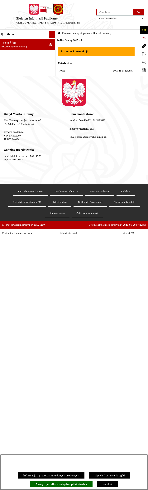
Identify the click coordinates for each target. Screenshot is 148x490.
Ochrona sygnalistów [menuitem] (13, 94)
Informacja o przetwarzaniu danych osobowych (51, 475)
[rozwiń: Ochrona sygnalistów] (52, 94)
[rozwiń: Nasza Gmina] (52, 41)
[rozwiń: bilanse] (52, 423)
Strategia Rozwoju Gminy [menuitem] (16, 452)
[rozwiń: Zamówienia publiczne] (52, 101)
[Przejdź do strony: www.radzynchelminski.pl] (144, 46)
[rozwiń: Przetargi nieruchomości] (52, 108)
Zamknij (107, 484)
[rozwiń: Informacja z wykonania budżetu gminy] (52, 360)
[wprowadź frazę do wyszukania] (115, 12)
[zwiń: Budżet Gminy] (52, 130)
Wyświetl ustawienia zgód (110, 475)
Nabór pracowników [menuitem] (13, 114)
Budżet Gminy (101, 33)
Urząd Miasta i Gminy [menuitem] (13, 74)
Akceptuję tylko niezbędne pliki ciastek (61, 484)
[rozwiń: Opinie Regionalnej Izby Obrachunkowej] (52, 373)
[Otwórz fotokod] (144, 70)
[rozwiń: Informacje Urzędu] (52, 81)
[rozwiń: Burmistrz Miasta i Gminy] (52, 68)
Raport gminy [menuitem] (9, 47)
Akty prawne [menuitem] (8, 445)
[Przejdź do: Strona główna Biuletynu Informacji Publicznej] (58, 33)
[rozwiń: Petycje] (52, 88)
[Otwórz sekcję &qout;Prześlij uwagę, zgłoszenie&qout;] (144, 62)
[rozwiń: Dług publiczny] (52, 341)
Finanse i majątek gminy (76, 33)
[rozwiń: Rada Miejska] (52, 61)
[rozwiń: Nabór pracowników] (52, 114)
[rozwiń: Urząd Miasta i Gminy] (52, 74)
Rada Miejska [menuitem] (9, 61)
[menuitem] (27, 54)
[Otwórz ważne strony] (144, 54)
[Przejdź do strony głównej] (48, 15)
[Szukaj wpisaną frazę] (139, 12)
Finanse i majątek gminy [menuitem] (15, 121)
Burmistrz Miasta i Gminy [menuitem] (16, 67)
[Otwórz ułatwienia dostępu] (144, 30)
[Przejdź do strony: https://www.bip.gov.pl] (144, 38)
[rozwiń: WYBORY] (52, 54)
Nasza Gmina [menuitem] (9, 41)
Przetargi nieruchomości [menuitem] (15, 108)
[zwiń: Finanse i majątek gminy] (52, 121)
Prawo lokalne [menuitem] (9, 438)
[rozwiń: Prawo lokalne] (52, 438)
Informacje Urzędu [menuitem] (12, 81)
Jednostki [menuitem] (6, 432)
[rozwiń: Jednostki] (52, 432)
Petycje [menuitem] (5, 87)
